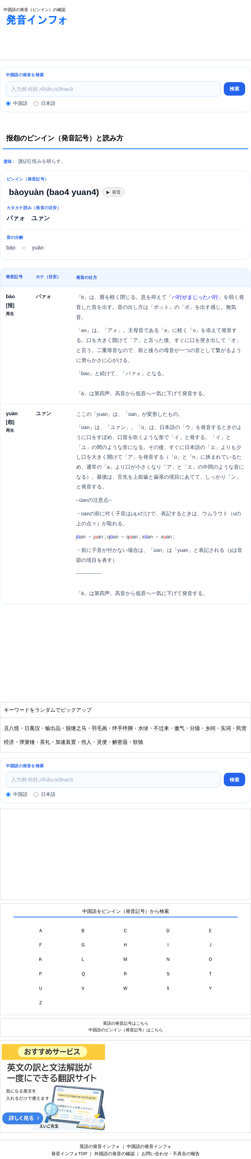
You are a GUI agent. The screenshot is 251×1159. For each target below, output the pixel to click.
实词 (226, 728)
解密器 (120, 742)
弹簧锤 (27, 742)
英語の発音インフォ (100, 1146)
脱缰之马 (76, 728)
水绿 (143, 728)
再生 (10, 313)
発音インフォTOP (69, 1153)
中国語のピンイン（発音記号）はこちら (125, 1029)
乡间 (210, 728)
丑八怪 (11, 728)
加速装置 (65, 742)
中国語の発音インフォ (149, 1146)
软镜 (138, 742)
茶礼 (45, 742)
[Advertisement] (125, 44)
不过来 (161, 728)
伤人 (86, 742)
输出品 (53, 728)
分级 (195, 728)
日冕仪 (32, 728)
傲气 (179, 728)
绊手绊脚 (122, 728)
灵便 (102, 742)
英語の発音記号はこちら (125, 1023)
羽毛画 (99, 728)
